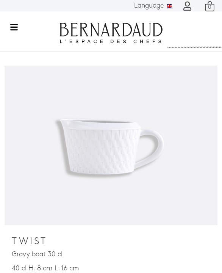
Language (153, 5)
